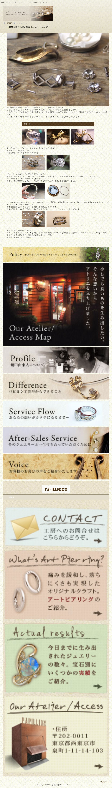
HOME (9, 23)
